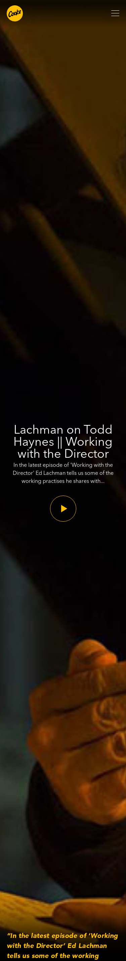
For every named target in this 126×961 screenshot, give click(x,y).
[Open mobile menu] (115, 13)
